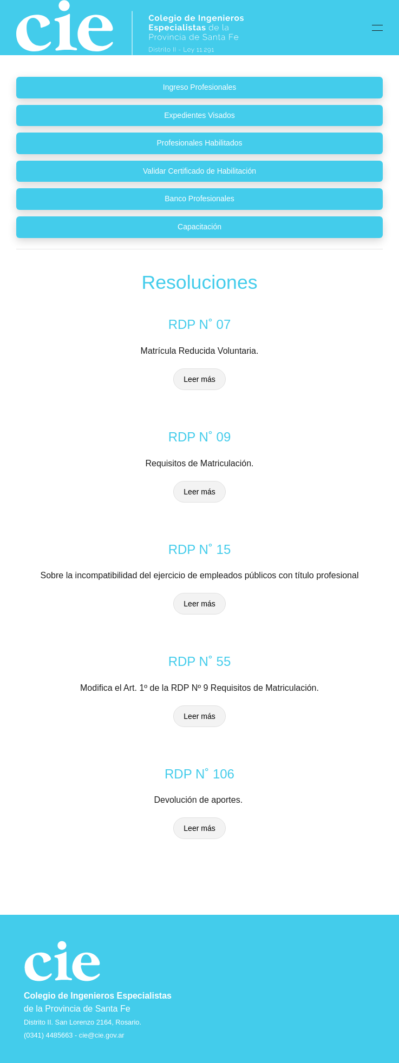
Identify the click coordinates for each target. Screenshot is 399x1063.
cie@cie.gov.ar (102, 1035)
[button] (377, 27)
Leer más (199, 379)
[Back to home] (130, 27)
